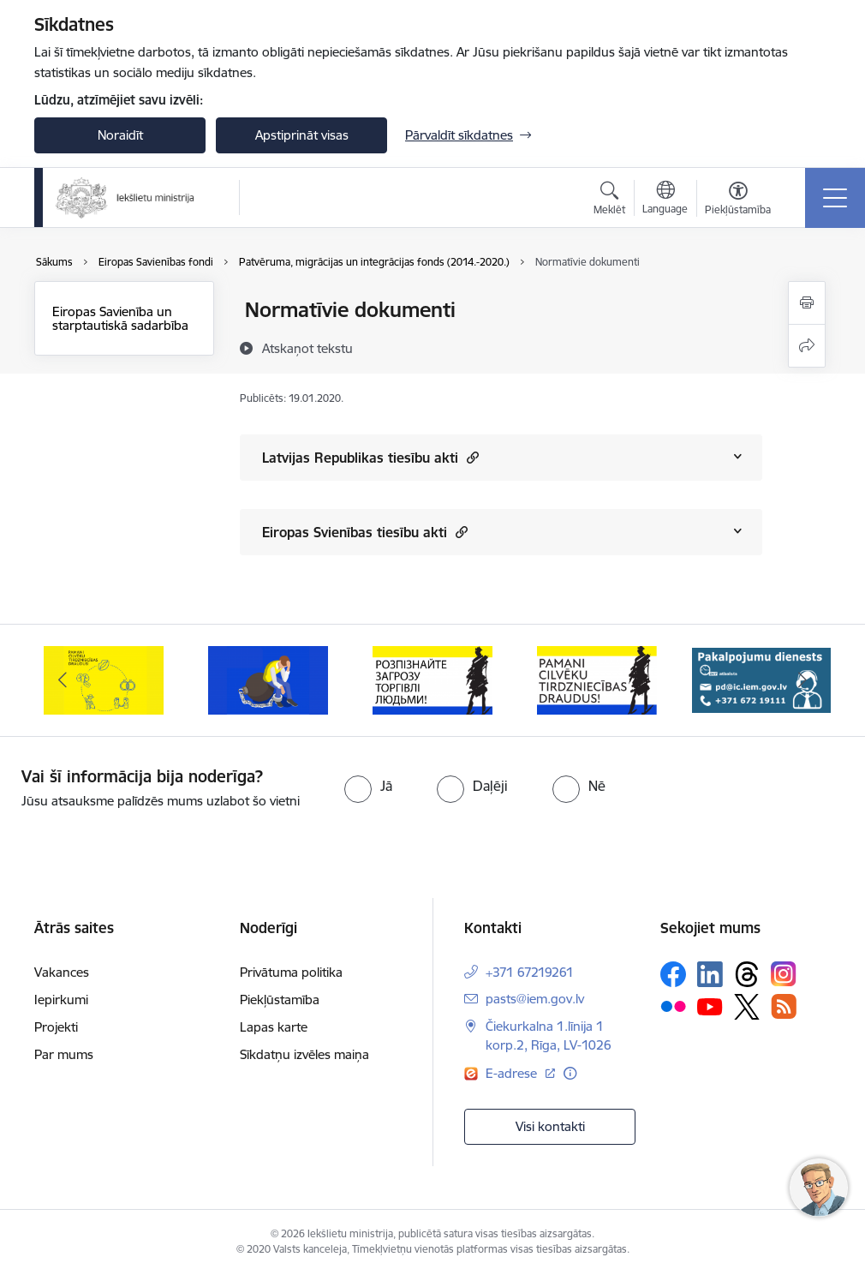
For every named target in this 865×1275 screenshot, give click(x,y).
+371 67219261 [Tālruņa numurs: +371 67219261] (530, 972)
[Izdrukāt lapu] (807, 303)
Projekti (56, 1027)
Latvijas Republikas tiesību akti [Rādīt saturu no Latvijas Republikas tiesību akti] (370, 457)
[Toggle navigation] (835, 198)
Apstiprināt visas (302, 135)
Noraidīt (120, 135)
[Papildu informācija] (570, 1073)
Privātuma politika (291, 972)
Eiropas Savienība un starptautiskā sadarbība (120, 318)
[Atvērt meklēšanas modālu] (609, 200)
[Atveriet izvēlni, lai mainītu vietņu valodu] (665, 199)
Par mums (63, 1054)
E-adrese (513, 1073)
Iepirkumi (61, 999)
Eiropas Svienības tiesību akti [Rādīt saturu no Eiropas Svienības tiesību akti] (365, 532)
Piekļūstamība (279, 999)
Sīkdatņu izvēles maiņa (304, 1054)
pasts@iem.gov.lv (535, 999)
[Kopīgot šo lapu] (807, 346)
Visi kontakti (550, 1126)
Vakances (61, 972)
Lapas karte (273, 1027)
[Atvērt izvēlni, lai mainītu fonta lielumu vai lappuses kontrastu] (737, 200)
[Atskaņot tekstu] (307, 348)
